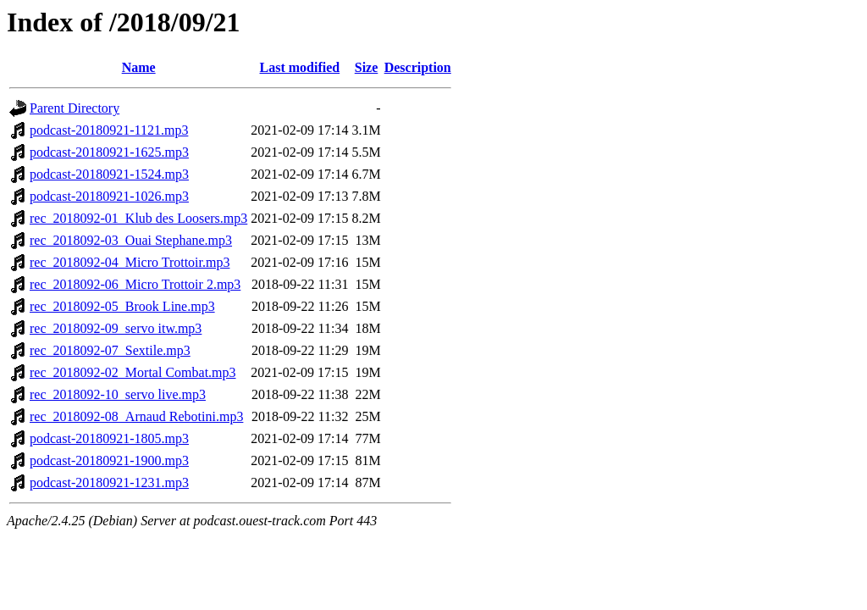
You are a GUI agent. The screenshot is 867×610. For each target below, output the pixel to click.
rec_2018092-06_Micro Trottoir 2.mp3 (135, 284)
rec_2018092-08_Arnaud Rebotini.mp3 (136, 416)
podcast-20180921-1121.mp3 (109, 130)
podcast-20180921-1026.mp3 (109, 196)
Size (366, 67)
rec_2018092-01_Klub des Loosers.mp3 (138, 218)
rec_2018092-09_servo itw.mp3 (116, 328)
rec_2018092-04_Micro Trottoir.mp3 (129, 262)
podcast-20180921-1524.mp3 (109, 174)
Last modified (300, 67)
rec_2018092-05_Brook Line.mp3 (122, 306)
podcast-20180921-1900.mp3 (109, 460)
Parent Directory (74, 108)
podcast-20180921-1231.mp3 (109, 482)
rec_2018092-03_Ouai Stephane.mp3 (131, 240)
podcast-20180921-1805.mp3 (109, 438)
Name (139, 67)
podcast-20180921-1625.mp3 (109, 152)
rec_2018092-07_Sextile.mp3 (110, 350)
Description (417, 67)
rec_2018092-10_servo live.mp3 (118, 394)
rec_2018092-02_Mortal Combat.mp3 (133, 372)
